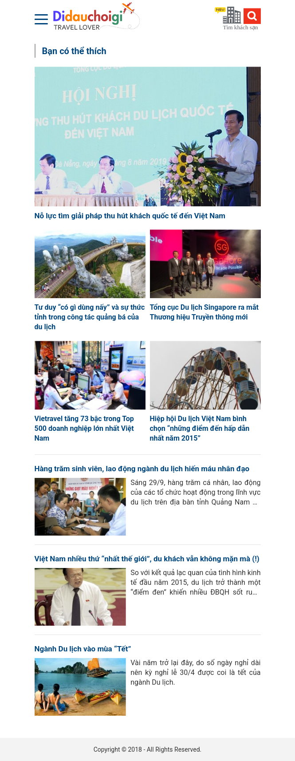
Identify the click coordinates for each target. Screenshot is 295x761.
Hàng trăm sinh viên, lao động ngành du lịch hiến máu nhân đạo (142, 468)
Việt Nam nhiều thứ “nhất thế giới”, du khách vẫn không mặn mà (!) (147, 558)
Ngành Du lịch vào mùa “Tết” (83, 648)
